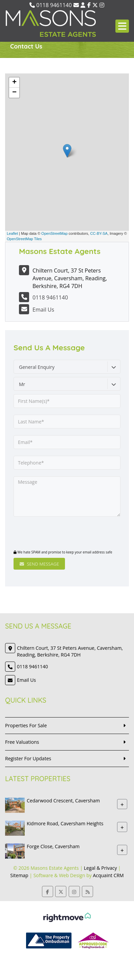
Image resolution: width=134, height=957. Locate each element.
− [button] (14, 93)
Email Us (43, 309)
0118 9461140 (50, 5)
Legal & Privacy (100, 868)
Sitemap (19, 875)
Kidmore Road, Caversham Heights (65, 823)
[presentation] (55, 533)
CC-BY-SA (99, 233)
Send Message (39, 564)
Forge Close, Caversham (53, 846)
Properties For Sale (26, 725)
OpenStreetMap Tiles (24, 239)
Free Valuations (22, 742)
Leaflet (12, 233)
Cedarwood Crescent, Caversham (63, 800)
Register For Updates (28, 758)
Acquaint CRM (108, 875)
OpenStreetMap (54, 233)
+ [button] (14, 82)
